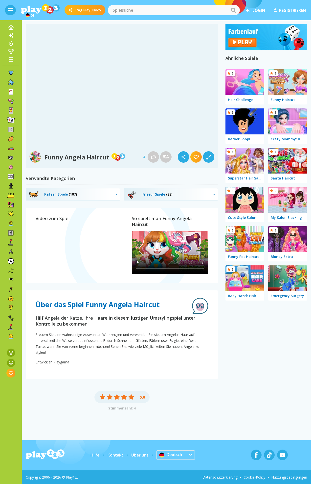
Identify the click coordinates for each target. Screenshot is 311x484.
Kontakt (115, 455)
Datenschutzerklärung (220, 477)
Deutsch (171, 455)
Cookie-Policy (254, 477)
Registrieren (290, 10)
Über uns (140, 455)
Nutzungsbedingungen (289, 477)
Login (255, 10)
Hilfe (95, 455)
